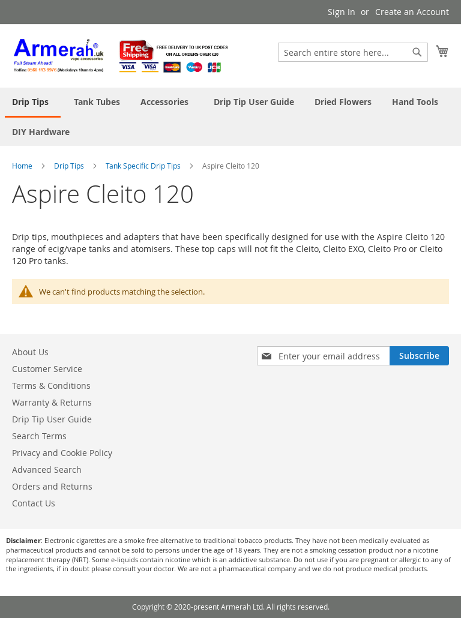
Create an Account (412, 11)
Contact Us (33, 503)
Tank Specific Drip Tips (144, 165)
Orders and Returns (52, 486)
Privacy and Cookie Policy (62, 452)
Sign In (341, 11)
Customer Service (47, 368)
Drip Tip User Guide (52, 419)
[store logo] (121, 55)
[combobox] (353, 52)
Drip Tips (70, 165)
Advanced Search (47, 469)
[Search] (417, 52)
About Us (30, 352)
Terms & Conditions (51, 385)
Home (23, 165)
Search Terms (39, 436)
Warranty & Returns (52, 402)
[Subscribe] (419, 355)
